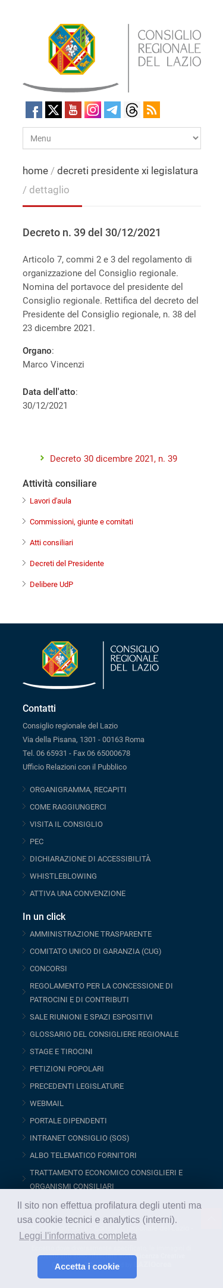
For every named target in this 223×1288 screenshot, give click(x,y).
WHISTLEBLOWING (63, 876)
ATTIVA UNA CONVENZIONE (77, 893)
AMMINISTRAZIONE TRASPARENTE (91, 933)
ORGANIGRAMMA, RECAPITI (78, 789)
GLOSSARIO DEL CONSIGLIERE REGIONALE (104, 1034)
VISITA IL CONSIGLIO (66, 824)
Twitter (53, 109)
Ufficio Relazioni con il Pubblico (75, 766)
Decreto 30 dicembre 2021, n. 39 (113, 458)
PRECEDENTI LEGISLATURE (77, 1086)
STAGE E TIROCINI (61, 1051)
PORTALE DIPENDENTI (68, 1120)
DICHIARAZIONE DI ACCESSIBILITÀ (90, 858)
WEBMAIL (47, 1103)
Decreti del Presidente (67, 563)
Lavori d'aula (50, 500)
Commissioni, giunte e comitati (81, 521)
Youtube (73, 109)
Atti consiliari (51, 542)
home (35, 171)
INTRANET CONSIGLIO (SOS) (80, 1137)
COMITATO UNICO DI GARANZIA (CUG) (96, 951)
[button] (25, 1267)
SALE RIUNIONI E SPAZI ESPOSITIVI (91, 1016)
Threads (132, 109)
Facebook (34, 109)
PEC (36, 841)
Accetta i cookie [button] (87, 1266)
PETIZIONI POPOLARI (67, 1068)
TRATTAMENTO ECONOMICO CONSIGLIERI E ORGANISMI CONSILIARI (106, 1179)
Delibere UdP (51, 584)
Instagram (92, 109)
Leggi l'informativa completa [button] (78, 1236)
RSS (151, 109)
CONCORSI (48, 968)
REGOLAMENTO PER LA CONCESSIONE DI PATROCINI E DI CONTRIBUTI (101, 992)
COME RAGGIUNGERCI (68, 806)
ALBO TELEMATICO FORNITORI (83, 1155)
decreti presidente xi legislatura (127, 171)
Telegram (112, 109)
